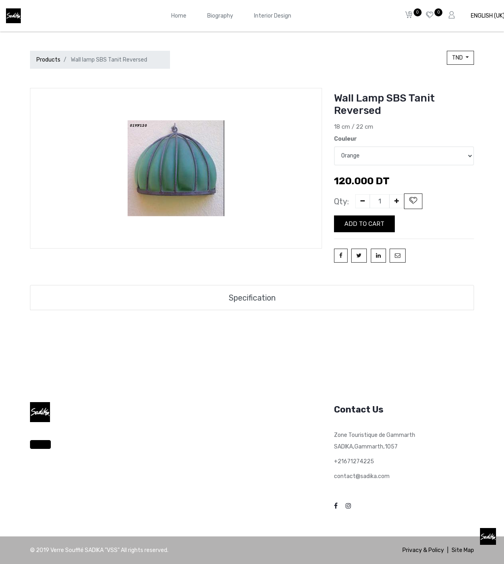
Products (48, 59)
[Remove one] (362, 201)
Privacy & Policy (423, 550)
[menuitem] (179, 15)
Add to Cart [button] (364, 223)
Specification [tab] (252, 298)
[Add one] (396, 201)
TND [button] (458, 57)
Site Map (463, 550)
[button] (413, 201)
